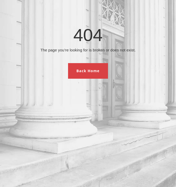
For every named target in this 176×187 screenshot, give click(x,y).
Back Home (88, 70)
